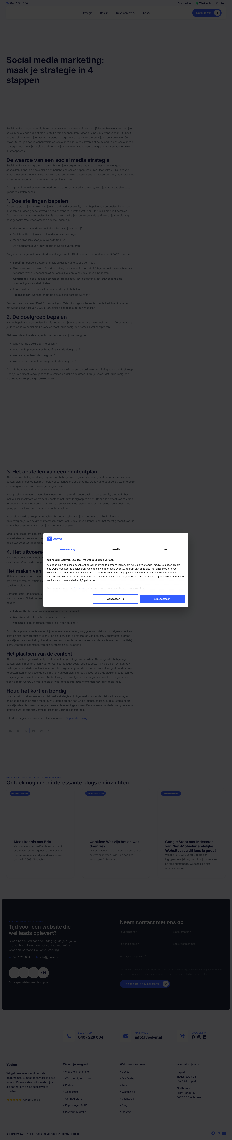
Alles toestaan (162, 598)
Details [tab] (116, 549)
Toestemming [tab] (68, 549)
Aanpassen (115, 598)
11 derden (80, 588)
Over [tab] (164, 549)
